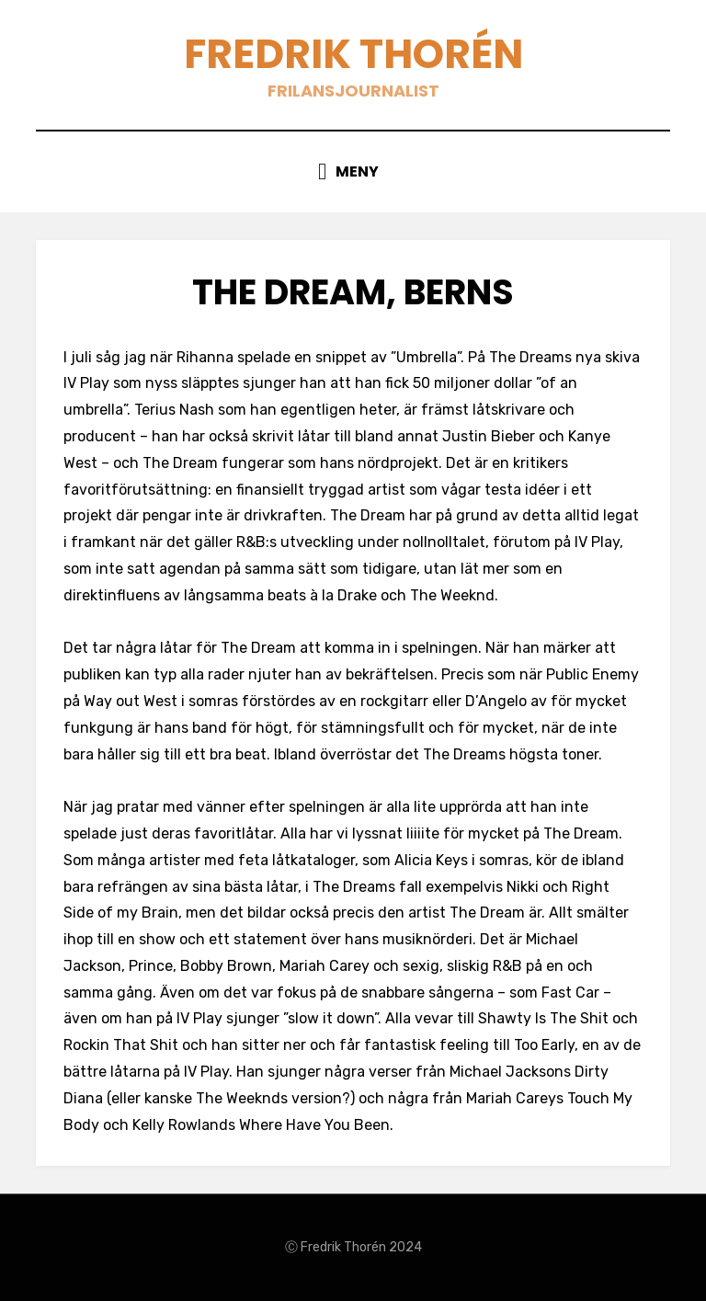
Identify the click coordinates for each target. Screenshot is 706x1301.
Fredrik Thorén (353, 54)
